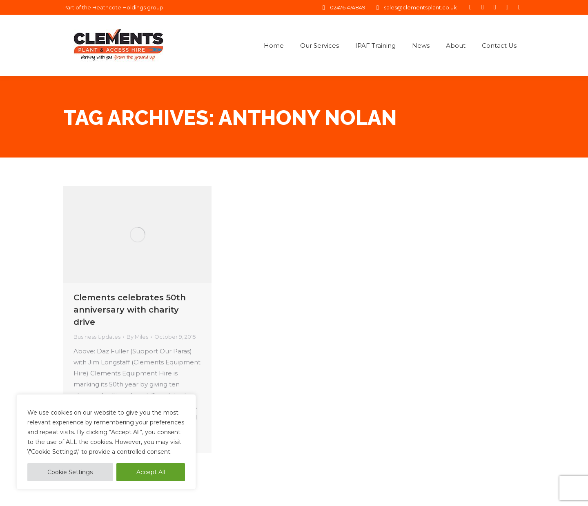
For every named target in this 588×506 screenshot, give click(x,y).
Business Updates (97, 336)
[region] (106, 442)
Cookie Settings (70, 472)
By (137, 336)
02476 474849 (342, 7)
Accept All (150, 472)
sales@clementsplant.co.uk (415, 7)
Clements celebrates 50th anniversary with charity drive (130, 310)
